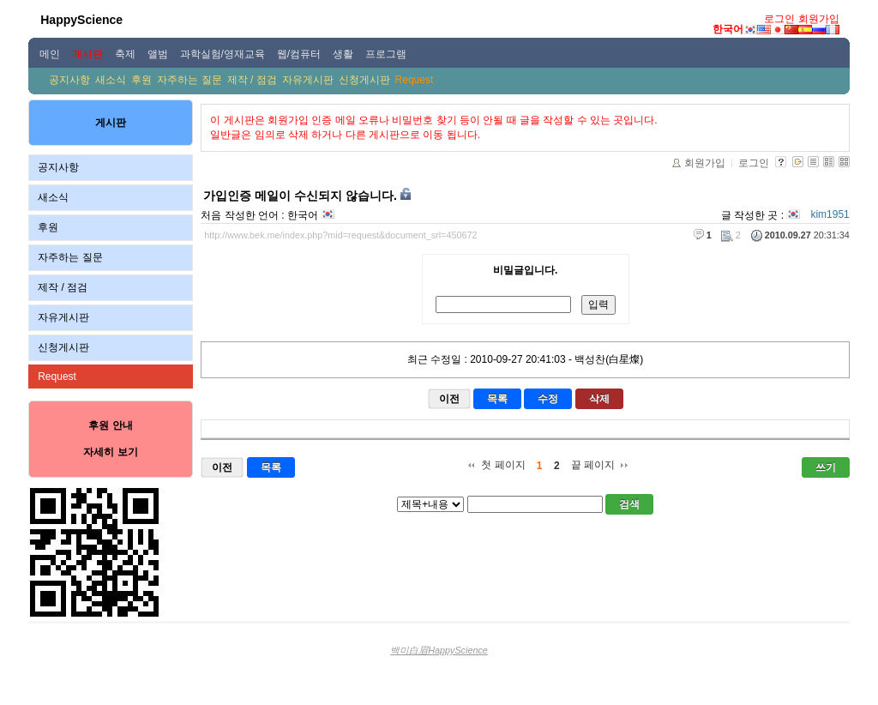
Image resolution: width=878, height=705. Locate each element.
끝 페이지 (593, 465)
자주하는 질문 (189, 80)
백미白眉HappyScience (439, 650)
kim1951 (829, 214)
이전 (449, 399)
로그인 (779, 19)
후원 (141, 80)
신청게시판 (364, 80)
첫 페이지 (503, 465)
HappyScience (81, 20)
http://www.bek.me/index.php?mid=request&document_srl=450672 (340, 235)
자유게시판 (308, 80)
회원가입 (818, 19)
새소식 (110, 80)
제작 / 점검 (252, 80)
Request (414, 80)
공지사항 (69, 80)
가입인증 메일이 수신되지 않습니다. (300, 195)
